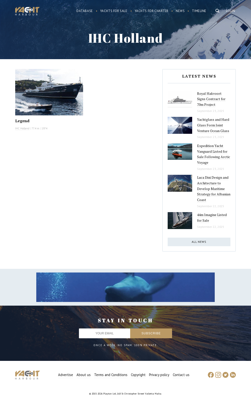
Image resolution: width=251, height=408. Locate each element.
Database (84, 11)
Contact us (181, 374)
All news (199, 242)
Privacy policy (159, 374)
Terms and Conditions (110, 374)
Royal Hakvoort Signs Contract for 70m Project (211, 99)
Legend (22, 120)
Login (230, 11)
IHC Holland (22, 128)
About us (83, 374)
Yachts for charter (152, 11)
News (180, 11)
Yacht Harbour (27, 12)
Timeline (199, 11)
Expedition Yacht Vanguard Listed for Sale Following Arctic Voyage (213, 154)
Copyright (138, 374)
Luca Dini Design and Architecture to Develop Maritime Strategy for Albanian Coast (213, 188)
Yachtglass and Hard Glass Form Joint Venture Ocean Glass (213, 125)
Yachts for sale (113, 11)
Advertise (65, 374)
